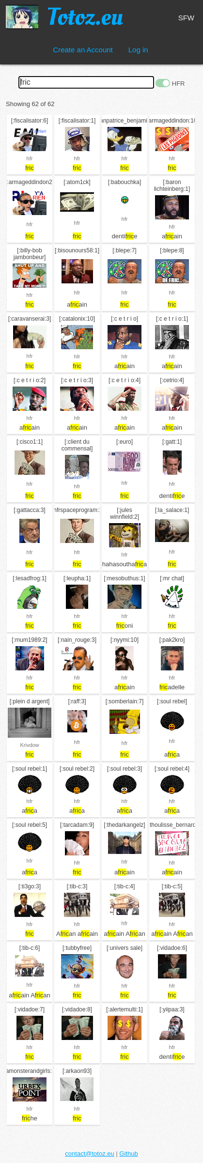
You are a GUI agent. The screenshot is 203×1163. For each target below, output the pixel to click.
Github (128, 1153)
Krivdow (29, 745)
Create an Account (82, 50)
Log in (138, 50)
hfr (30, 158)
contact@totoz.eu (89, 1153)
